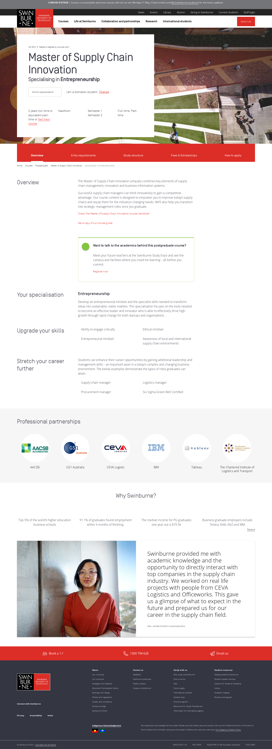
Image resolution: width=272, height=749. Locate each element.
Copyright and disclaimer (45, 744)
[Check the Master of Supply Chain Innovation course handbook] (114, 213)
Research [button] (152, 22)
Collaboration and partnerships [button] (121, 22)
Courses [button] (64, 22)
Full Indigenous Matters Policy (228, 729)
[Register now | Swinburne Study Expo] (100, 271)
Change (104, 92)
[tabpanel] (136, 404)
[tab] (37, 153)
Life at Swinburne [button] (85, 22)
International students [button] (178, 22)
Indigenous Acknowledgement (106, 725)
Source (251, 529)
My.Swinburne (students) (185, 2)
